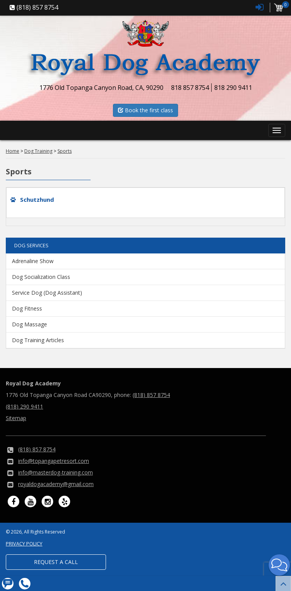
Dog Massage (29, 324)
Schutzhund (37, 199)
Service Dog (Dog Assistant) (47, 292)
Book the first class (145, 110)
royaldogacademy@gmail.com (56, 484)
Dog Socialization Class (41, 276)
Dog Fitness (27, 308)
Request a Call (56, 562)
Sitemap (16, 418)
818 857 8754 (190, 87)
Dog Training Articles (38, 340)
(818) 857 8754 (151, 395)
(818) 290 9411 (24, 406)
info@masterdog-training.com (55, 472)
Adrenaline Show (33, 261)
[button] (279, 565)
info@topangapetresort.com (53, 460)
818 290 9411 (233, 87)
